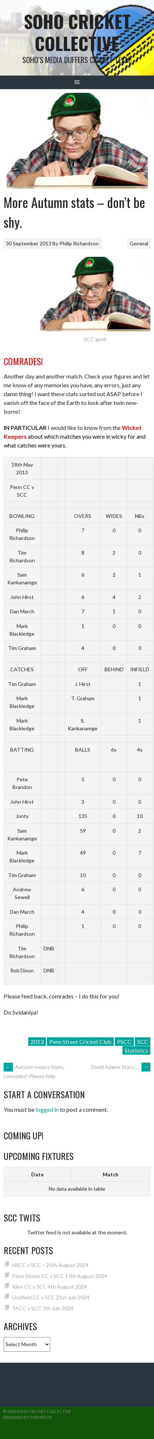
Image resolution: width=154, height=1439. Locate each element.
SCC (142, 1041)
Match (110, 1174)
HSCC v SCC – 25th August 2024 (50, 1265)
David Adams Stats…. (120, 1067)
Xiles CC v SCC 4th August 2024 (49, 1286)
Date (37, 1174)
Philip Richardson (79, 243)
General (139, 243)
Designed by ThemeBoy (27, 1417)
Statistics (136, 1050)
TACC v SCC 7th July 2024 (42, 1308)
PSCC (124, 1041)
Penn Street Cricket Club (80, 1041)
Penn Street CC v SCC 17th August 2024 (59, 1276)
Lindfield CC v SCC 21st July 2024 (50, 1297)
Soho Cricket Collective (77, 32)
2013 (37, 1041)
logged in (47, 1109)
